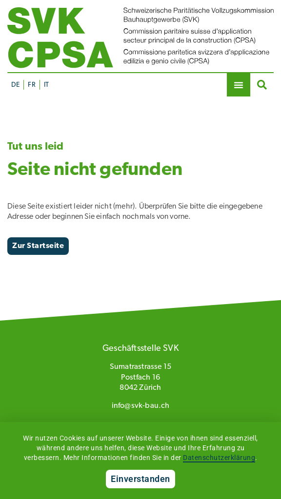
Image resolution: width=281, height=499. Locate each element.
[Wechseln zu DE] (15, 85)
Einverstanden (140, 479)
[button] (238, 84)
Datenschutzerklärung (219, 457)
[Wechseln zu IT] (46, 85)
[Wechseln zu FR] (31, 85)
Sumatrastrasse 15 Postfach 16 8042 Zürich (140, 377)
